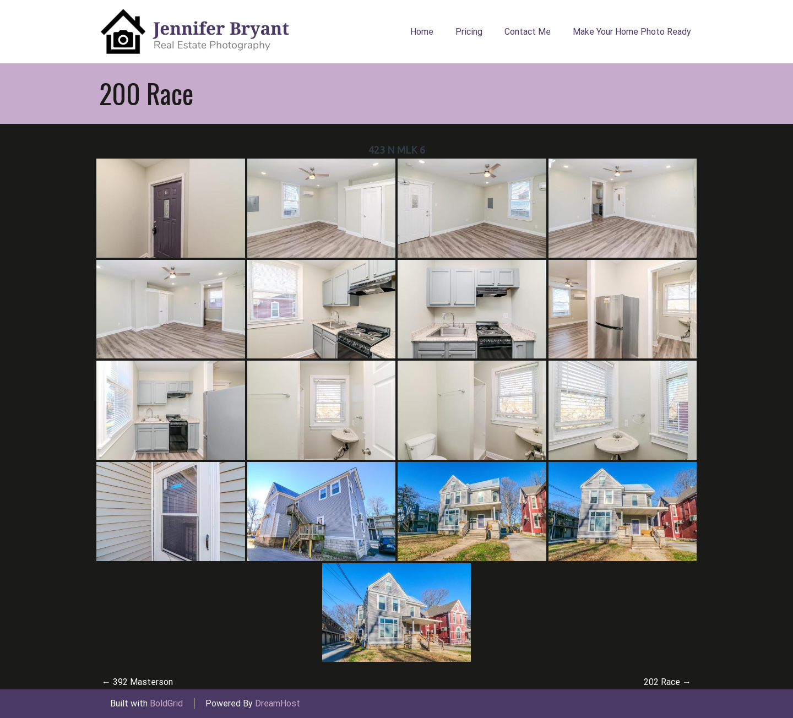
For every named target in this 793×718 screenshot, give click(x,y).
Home (421, 31)
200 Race (146, 93)
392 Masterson (137, 682)
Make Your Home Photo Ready (632, 31)
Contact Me (527, 31)
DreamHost (277, 703)
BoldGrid (166, 703)
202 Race (667, 682)
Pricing (468, 31)
